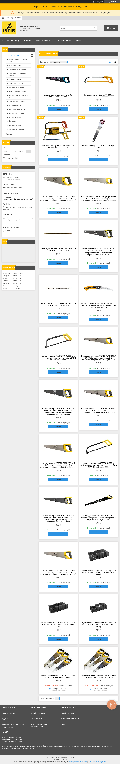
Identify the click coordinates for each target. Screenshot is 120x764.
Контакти (27, 41)
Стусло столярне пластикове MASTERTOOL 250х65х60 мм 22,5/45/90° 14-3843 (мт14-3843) (58, 625)
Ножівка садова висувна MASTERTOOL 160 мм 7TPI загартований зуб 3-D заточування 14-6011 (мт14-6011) (98, 305)
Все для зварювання (16, 117)
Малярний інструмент (17, 65)
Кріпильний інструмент (17, 101)
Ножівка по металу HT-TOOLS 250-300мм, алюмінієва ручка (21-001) (58, 146)
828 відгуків (99, 2)
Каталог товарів (9, 41)
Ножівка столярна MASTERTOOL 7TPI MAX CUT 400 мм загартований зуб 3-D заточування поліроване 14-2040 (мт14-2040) (58, 465)
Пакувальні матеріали (17, 109)
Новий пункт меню (8, 713)
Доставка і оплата (44, 41)
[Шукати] (94, 28)
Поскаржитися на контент (78, 762)
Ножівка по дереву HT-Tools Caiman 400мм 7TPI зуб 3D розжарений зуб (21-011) (58, 676)
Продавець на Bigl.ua (60, 759)
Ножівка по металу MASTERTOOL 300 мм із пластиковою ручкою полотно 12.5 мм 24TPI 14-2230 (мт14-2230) (58, 358)
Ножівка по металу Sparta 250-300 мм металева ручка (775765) (99, 96)
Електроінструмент (16, 125)
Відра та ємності (15, 105)
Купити (58, 109)
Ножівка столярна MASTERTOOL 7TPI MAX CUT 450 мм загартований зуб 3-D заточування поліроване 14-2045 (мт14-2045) (58, 572)
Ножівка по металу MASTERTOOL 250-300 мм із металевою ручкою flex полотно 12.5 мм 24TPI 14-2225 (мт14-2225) (98, 465)
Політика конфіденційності (97, 762)
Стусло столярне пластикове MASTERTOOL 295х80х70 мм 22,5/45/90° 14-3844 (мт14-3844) (98, 572)
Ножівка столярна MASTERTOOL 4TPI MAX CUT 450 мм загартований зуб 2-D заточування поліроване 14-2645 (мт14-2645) (98, 358)
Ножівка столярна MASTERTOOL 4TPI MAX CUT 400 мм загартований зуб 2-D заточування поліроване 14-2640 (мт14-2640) (98, 410)
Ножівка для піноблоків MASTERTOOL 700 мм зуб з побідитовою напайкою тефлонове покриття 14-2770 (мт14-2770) (98, 518)
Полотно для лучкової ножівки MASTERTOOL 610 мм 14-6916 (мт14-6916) (58, 304)
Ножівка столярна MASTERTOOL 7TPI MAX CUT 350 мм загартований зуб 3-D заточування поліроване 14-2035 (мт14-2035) (58, 198)
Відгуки (78, 41)
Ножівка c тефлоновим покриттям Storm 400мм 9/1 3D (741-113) (58, 96)
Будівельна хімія (15, 79)
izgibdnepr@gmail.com (13, 187)
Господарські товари (16, 129)
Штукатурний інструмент (18, 69)
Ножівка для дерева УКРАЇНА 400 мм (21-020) (98, 146)
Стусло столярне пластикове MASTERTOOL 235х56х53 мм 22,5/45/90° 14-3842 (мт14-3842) (98, 625)
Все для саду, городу (16, 113)
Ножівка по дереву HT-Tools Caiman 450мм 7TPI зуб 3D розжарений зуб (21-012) (99, 676)
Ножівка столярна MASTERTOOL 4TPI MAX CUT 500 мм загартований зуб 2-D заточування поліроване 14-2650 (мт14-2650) (98, 198)
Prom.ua (71, 757)
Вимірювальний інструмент (19, 91)
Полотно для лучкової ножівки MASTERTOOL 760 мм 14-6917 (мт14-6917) (58, 250)
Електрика (12, 121)
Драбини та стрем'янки (17, 87)
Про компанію (64, 41)
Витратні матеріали (16, 83)
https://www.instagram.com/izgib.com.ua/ (18, 199)
